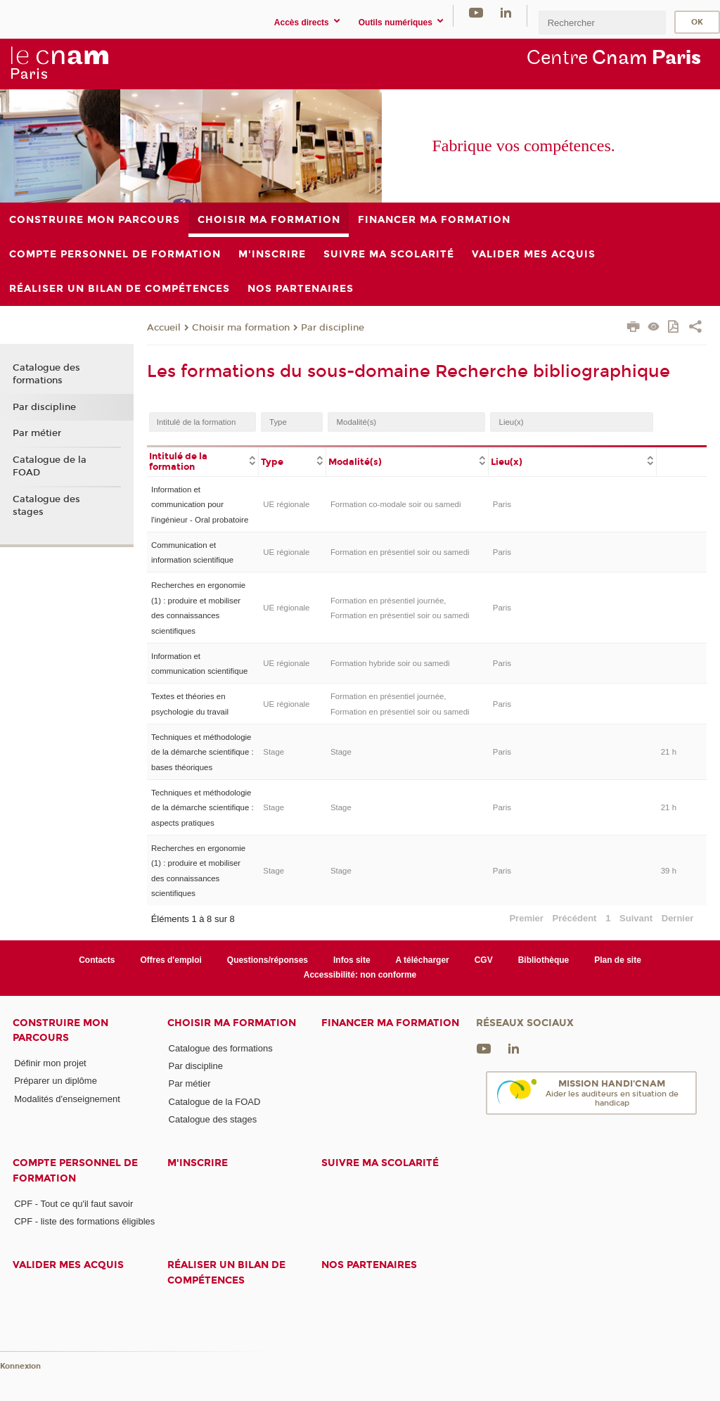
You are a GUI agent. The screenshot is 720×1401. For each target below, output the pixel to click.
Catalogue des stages (46, 506)
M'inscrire (197, 1163)
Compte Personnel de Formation (75, 1170)
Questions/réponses (267, 960)
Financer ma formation (390, 1023)
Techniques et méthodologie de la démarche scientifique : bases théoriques (202, 752)
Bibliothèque (544, 960)
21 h (668, 752)
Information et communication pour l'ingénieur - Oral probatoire (199, 504)
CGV (484, 960)
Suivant (635, 918)
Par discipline (332, 327)
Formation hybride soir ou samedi (390, 663)
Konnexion (20, 1366)
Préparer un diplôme (55, 1080)
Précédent (575, 918)
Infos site (352, 960)
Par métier (37, 433)
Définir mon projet (50, 1063)
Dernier (678, 918)
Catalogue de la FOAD (49, 466)
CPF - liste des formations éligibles (84, 1221)
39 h (668, 870)
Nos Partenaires (369, 1265)
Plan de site (617, 960)
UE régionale (286, 504)
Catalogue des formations (46, 374)
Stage (273, 752)
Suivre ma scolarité (380, 1163)
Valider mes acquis (68, 1265)
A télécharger (422, 960)
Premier (526, 918)
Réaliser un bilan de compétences (226, 1272)
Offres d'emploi (170, 960)
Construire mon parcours (60, 1030)
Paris (502, 504)
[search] (602, 22)
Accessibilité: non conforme (360, 975)
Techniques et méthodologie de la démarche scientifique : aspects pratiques (202, 807)
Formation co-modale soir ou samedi (395, 504)
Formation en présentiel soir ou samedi (400, 552)
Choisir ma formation (241, 327)
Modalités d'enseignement (67, 1099)
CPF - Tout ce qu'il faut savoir (73, 1203)
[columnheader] (203, 460)
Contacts (97, 960)
